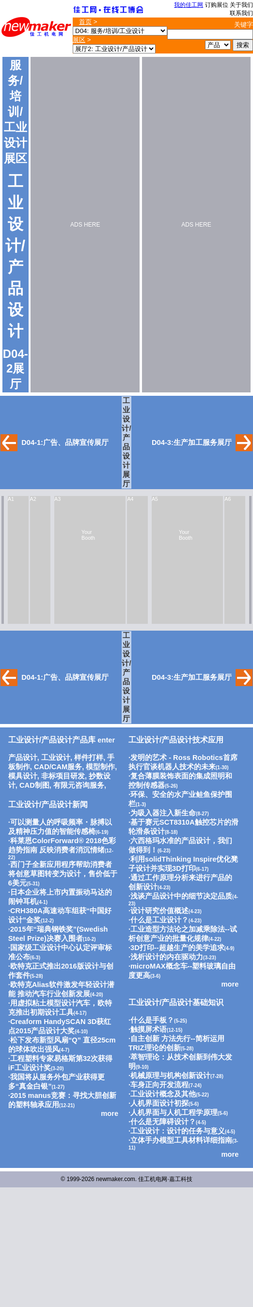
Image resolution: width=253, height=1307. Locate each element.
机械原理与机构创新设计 (170, 1075)
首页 (85, 21)
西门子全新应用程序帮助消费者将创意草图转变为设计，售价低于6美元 (62, 874)
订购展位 (216, 4)
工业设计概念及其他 (163, 1094)
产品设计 (22, 757)
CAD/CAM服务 (58, 767)
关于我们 (241, 4)
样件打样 (88, 757)
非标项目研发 (63, 776)
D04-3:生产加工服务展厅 (192, 442)
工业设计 (55, 757)
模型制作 (100, 767)
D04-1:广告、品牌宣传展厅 (65, 442)
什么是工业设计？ (159, 920)
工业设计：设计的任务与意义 (177, 1131)
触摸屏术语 (148, 1029)
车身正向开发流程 (159, 1085)
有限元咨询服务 (78, 785)
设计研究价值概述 (159, 911)
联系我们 (241, 13)
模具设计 (22, 776)
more (109, 1113)
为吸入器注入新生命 (163, 813)
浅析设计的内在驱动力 (166, 957)
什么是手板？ (152, 1020)
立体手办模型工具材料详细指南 (181, 1140)
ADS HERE (85, 224)
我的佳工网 (188, 4)
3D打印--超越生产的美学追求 (177, 948)
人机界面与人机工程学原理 (174, 1112)
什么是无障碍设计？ (163, 1122)
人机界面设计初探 (159, 1103)
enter (61, 740)
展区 (79, 39)
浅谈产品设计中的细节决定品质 (181, 896)
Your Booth (88, 535)
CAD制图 (34, 785)
